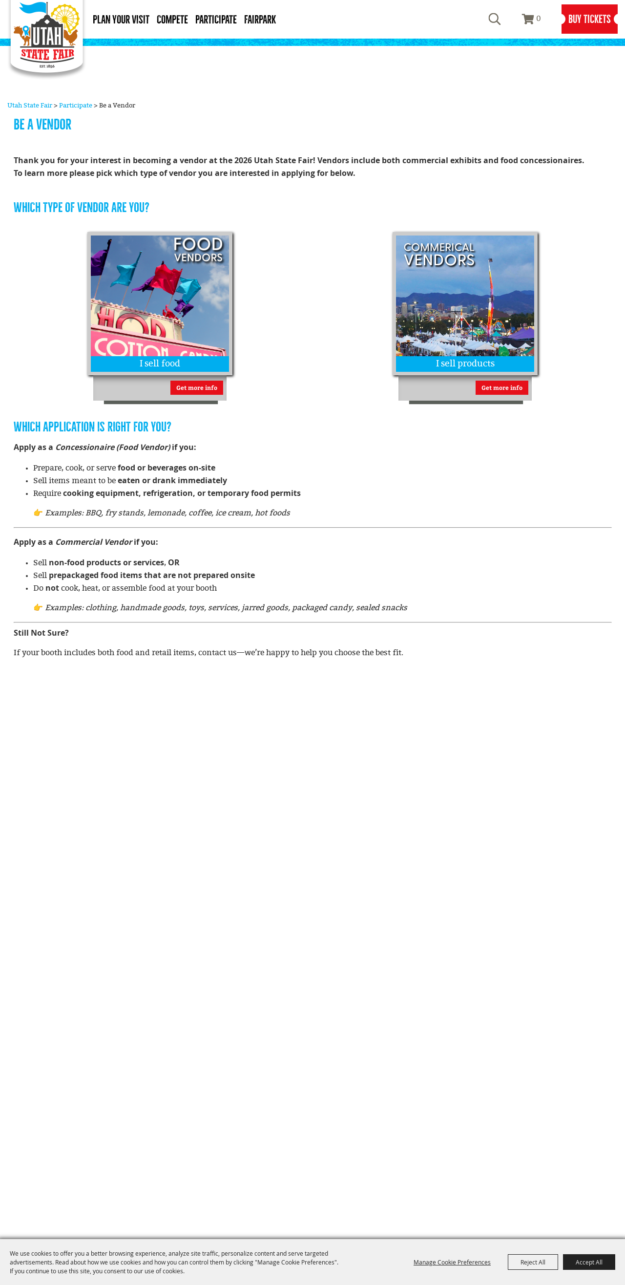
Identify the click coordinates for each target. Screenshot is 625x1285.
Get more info (196, 387)
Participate (216, 19)
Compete (172, 19)
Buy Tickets (589, 19)
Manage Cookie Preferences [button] (452, 1262)
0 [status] (538, 19)
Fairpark (260, 19)
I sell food (160, 364)
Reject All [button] (533, 1262)
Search (494, 19)
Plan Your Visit (121, 19)
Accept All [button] (589, 1262)
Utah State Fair (29, 105)
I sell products (465, 364)
